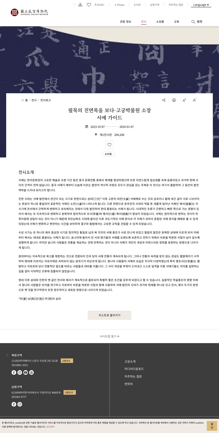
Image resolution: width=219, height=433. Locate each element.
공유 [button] (163, 100)
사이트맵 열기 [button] (108, 336)
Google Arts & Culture (31, 372)
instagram (19, 372)
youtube (25, 372)
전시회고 (45, 100)
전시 (34, 100)
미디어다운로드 (134, 369)
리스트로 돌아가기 (109, 315)
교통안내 (66, 360)
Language (199, 4)
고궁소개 (130, 361)
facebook (14, 372)
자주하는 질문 (133, 376)
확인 (212, 425)
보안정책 (50, 426)
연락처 (128, 384)
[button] (174, 100)
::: (74, 5)
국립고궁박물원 (29, 12)
